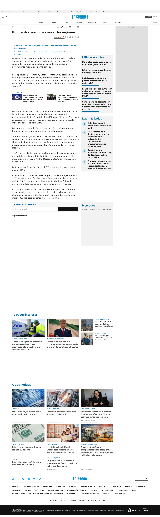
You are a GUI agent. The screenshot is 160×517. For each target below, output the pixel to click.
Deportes (39, 490)
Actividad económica (28, 12)
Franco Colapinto (76, 12)
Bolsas (92, 209)
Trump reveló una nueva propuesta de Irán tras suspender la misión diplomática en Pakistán (99, 165)
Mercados (103, 486)
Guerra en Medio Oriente (103, 12)
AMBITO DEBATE (99, 501)
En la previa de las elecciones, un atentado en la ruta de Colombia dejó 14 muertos (68, 98)
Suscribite (68, 209)
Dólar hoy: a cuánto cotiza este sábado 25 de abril (99, 125)
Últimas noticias (31, 486)
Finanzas (67, 22)
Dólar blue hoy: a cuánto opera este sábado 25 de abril (26, 463)
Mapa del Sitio (18, 494)
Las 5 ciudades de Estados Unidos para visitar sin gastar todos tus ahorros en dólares (60, 450)
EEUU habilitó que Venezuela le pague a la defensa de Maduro (103, 338)
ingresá (155, 16)
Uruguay (117, 22)
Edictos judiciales (90, 494)
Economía (53, 22)
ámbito (14, 27)
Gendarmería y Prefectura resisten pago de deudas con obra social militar (100, 154)
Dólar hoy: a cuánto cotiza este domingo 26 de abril (97, 71)
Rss (134, 490)
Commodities (100, 209)
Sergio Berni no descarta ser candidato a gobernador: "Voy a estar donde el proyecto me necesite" (96, 105)
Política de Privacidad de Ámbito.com (46, 494)
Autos (94, 490)
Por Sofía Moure (52, 469)
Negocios (92, 22)
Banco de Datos (88, 486)
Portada (16, 486)
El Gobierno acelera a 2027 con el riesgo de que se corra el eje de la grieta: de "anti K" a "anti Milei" (97, 92)
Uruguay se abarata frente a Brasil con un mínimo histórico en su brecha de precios (62, 463)
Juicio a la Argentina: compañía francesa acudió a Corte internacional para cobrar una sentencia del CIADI (27, 345)
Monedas (85, 209)
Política (79, 22)
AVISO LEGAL (72, 494)
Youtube (34, 479)
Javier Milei (89, 12)
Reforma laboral (62, 12)
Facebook (18, 479)
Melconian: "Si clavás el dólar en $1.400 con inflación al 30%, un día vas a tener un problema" (96, 414)
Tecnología (122, 490)
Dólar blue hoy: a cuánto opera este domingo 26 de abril (97, 63)
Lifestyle (140, 486)
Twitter (13, 479)
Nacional (16, 490)
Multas (106, 494)
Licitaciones (119, 494)
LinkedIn (29, 479)
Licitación (50, 12)
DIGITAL (57, 501)
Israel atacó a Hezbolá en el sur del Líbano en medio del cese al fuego (104, 324)
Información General (77, 490)
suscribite (148, 16)
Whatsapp (40, 479)
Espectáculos (107, 490)
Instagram (23, 479)
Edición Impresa (55, 490)
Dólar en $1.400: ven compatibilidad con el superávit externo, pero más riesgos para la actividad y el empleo (97, 451)
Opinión (105, 22)
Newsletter (155, 22)
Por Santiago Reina (87, 469)
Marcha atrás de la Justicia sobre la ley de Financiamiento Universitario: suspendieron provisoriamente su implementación (99, 139)
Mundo (23, 27)
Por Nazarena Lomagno (88, 420)
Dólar (16, 12)
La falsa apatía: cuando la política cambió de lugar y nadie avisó (94, 80)
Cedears (109, 209)
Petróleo (40, 12)
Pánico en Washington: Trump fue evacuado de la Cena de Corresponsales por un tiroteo (33, 98)
